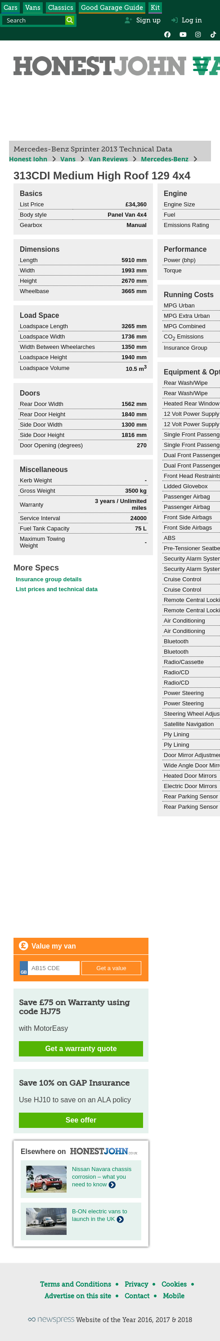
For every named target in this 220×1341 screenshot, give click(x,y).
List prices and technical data (57, 589)
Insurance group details (49, 579)
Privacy (136, 1284)
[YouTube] (182, 33)
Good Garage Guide (112, 7)
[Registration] (50, 968)
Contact (137, 1296)
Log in (186, 20)
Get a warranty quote (81, 1048)
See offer (81, 1120)
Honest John (28, 159)
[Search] (69, 20)
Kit (155, 7)
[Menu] (200, 64)
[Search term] (38, 20)
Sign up (142, 20)
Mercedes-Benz (165, 159)
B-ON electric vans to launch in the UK (99, 1215)
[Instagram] (198, 33)
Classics (60, 7)
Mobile (173, 1296)
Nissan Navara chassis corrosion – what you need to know (101, 1177)
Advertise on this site (78, 1296)
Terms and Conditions (75, 1284)
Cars (11, 7)
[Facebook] (167, 33)
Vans (32, 7)
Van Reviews (108, 159)
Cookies (174, 1284)
